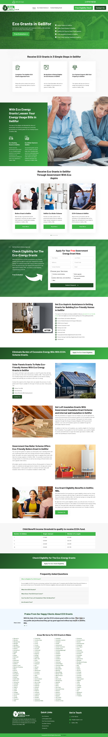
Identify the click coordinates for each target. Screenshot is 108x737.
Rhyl (78, 665)
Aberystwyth (17, 647)
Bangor (15, 655)
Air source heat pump (79, 276)
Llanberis (37, 695)
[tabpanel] (25, 208)
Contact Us (100, 8)
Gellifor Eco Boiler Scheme (53, 213)
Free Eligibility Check (83, 8)
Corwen (36, 645)
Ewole (36, 660)
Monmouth (58, 679)
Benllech (16, 663)
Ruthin (78, 667)
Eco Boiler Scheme (46, 723)
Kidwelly (36, 689)
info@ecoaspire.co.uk (77, 719)
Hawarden (37, 680)
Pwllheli (78, 657)
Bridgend (16, 672)
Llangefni (58, 653)
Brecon (15, 670)
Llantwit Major (59, 663)
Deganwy (37, 653)
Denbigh (36, 655)
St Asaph (79, 672)
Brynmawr (16, 675)
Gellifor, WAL (75, 722)
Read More (25, 226)
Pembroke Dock (81, 640)
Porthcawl (79, 650)
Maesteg (58, 670)
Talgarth (79, 680)
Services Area (45, 726)
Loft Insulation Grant (47, 718)
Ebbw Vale (37, 658)
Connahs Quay (38, 640)
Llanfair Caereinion (60, 647)
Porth (78, 648)
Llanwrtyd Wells (59, 665)
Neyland (58, 695)
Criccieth (37, 648)
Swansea (79, 677)
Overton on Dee (59, 700)
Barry (15, 658)
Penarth (79, 642)
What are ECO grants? (28, 589)
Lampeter (37, 692)
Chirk (15, 700)
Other (54, 280)
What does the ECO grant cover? (32, 593)
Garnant (36, 667)
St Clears (79, 674)
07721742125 (90, 2)
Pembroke (79, 638)
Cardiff (15, 689)
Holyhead (37, 684)
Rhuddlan (79, 663)
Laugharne (37, 694)
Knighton (37, 690)
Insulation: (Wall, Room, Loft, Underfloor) (61, 277)
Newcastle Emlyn (60, 689)
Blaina (15, 669)
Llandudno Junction (60, 640)
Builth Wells (16, 679)
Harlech (36, 677)
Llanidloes (58, 658)
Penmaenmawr (80, 643)
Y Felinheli (79, 695)
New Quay (58, 687)
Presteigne (79, 655)
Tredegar (79, 685)
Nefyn (57, 685)
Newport (58, 690)
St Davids (79, 675)
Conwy (36, 642)
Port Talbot (79, 647)
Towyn (78, 684)
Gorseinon (37, 674)
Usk (78, 690)
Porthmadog (80, 652)
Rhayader (79, 660)
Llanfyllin (58, 652)
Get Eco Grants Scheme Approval (21, 247)
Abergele (16, 643)
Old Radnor (58, 699)
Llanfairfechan (59, 648)
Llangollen (58, 655)
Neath (57, 684)
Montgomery (59, 680)
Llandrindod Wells (39, 700)
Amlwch (15, 648)
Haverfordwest (38, 679)
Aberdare (16, 640)
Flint (36, 665)
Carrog (15, 695)
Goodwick (37, 672)
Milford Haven (59, 675)
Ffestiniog (37, 662)
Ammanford (17, 650)
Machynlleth (59, 669)
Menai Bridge (59, 672)
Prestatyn (79, 653)
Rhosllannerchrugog (82, 662)
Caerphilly (16, 684)
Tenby (78, 682)
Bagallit (15, 652)
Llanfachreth (59, 645)
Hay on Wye (37, 682)
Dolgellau (37, 657)
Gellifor (36, 669)
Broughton (16, 674)
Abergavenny (17, 642)
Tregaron (79, 687)
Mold (57, 677)
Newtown (58, 694)
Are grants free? (27, 602)
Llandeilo (37, 697)
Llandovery (37, 699)
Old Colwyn (58, 697)
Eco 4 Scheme (45, 716)
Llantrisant (58, 662)
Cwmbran (37, 652)
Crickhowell (37, 650)
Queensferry (80, 658)
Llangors (58, 657)
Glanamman (37, 670)
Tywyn (78, 689)
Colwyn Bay (37, 638)
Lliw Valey (58, 667)
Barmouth (16, 657)
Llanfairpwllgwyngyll (60, 650)
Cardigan (16, 692)
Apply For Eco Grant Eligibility (82, 352)
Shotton (79, 670)
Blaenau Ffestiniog (18, 667)
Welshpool (79, 692)
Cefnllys (15, 697)
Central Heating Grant (56, 8)
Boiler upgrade (77, 274)
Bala (15, 653)
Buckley (15, 677)
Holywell (37, 687)
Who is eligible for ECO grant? (31, 579)
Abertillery (16, 645)
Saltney (78, 669)
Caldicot (16, 687)
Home (34, 8)
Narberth (58, 682)
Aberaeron (16, 638)
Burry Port (16, 680)
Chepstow (16, 699)
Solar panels (77, 278)
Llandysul (58, 642)
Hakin (36, 675)
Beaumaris (16, 660)
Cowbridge (37, 647)
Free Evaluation (21, 34)
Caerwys (16, 685)
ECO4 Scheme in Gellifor (80, 213)
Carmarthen (16, 694)
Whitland (79, 694)
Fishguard (37, 663)
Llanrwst (58, 660)
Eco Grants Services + (43, 8)
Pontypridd (79, 645)
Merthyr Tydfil (59, 674)
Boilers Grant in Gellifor (23, 213)
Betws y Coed (17, 665)
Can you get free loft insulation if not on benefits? (38, 598)
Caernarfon (16, 682)
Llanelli (57, 643)
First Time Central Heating (48, 721)
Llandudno (58, 638)
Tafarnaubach (80, 679)
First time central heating (59, 274)
